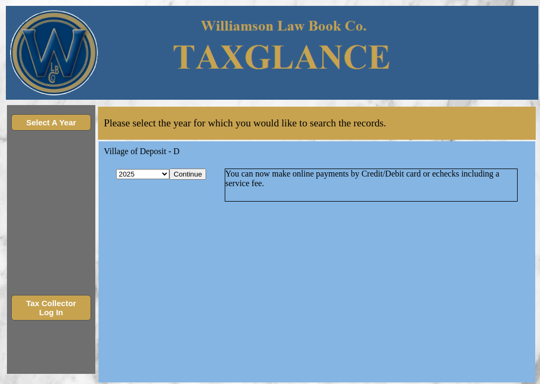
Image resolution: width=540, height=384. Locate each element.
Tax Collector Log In (51, 308)
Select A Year (51, 122)
